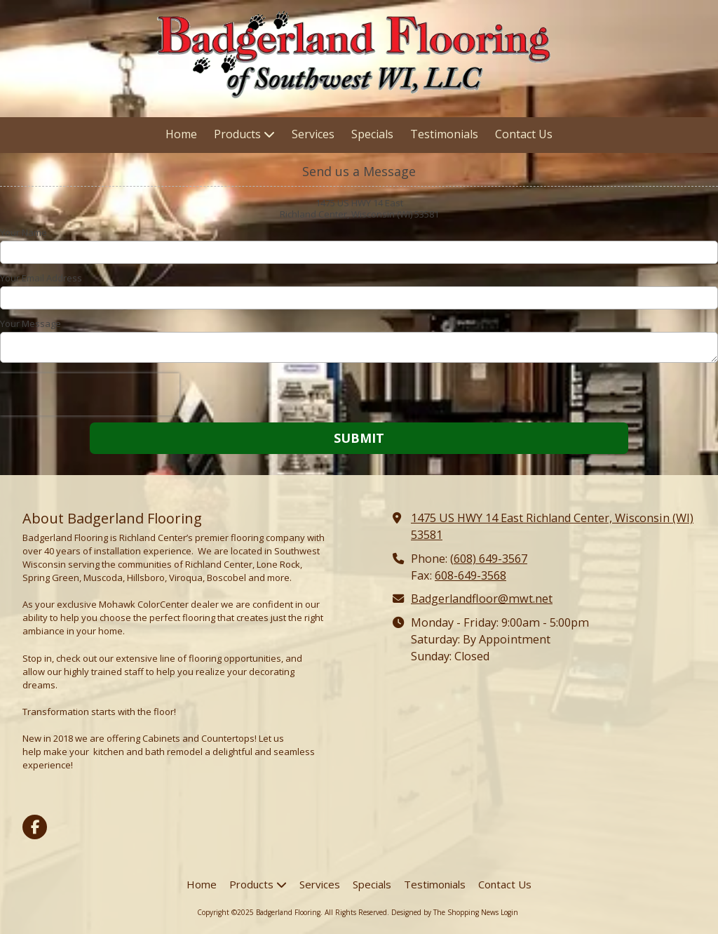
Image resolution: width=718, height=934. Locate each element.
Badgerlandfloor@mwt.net (482, 598)
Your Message (30, 323)
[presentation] (90, 394)
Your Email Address (41, 277)
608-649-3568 (470, 575)
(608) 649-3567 (488, 558)
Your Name (23, 232)
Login (509, 912)
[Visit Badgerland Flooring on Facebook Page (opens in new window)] (34, 827)
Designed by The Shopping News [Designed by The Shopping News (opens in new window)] (445, 912)
